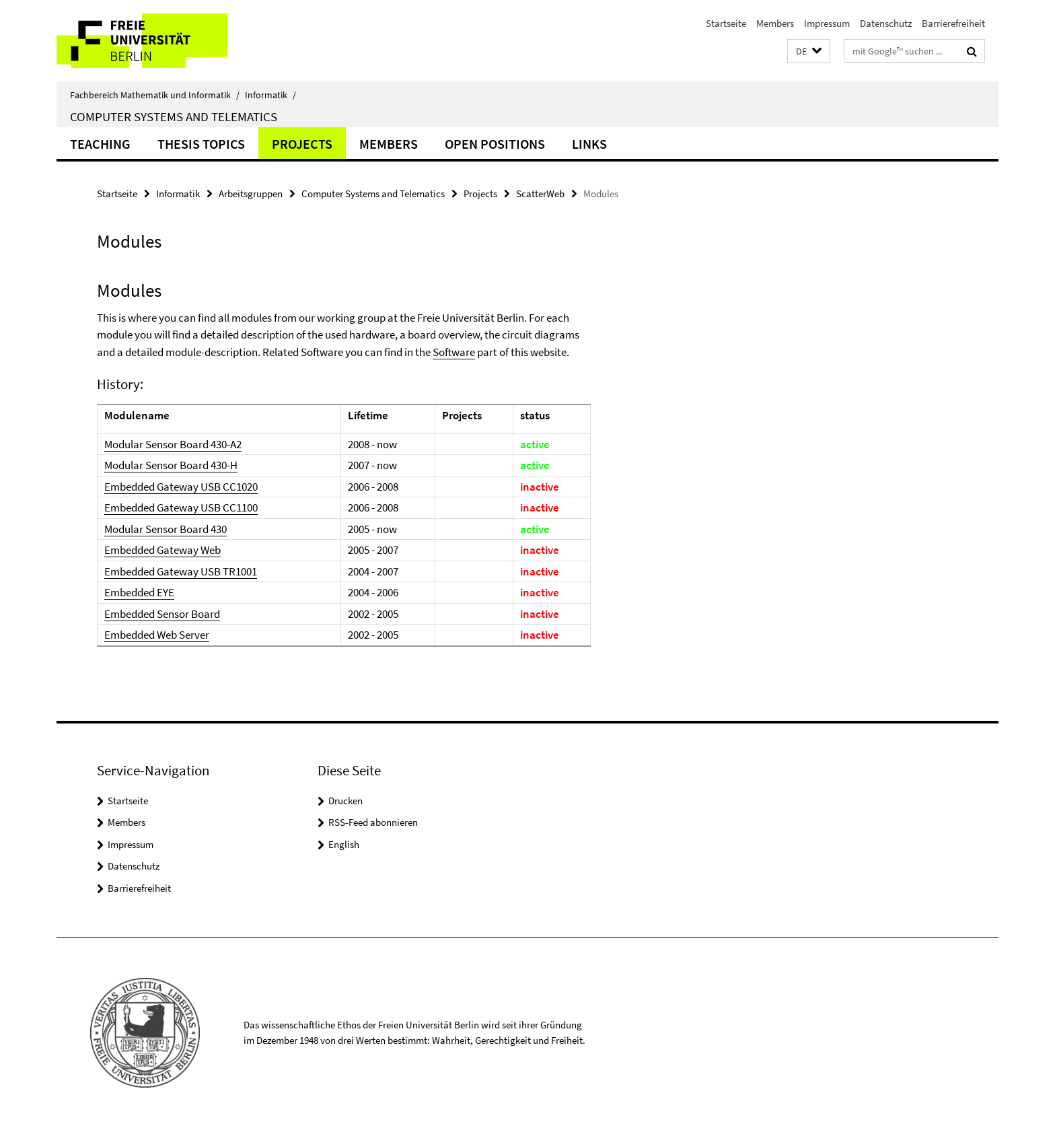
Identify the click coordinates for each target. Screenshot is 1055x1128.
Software (454, 352)
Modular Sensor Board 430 (165, 529)
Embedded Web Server (156, 634)
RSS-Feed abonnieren (373, 822)
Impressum (827, 23)
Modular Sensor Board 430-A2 (173, 444)
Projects (302, 143)
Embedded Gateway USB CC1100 (181, 507)
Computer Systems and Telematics (173, 116)
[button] (808, 51)
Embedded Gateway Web (162, 549)
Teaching (100, 143)
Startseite (726, 23)
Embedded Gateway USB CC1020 (181, 486)
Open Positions (495, 143)
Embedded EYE (139, 592)
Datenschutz (886, 23)
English (343, 844)
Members (775, 23)
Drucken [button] (345, 800)
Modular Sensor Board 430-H (171, 465)
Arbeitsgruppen (251, 193)
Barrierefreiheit (953, 23)
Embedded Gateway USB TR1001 (180, 571)
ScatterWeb (540, 193)
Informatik (270, 95)
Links (589, 143)
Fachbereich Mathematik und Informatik (155, 95)
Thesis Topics (201, 143)
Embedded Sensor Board (162, 613)
